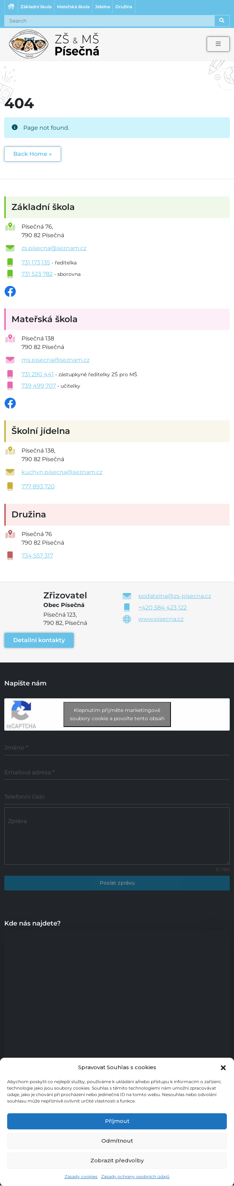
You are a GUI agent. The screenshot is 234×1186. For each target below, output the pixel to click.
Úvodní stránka (11, 7)
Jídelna (104, 7)
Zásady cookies (81, 1176)
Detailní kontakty (39, 640)
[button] (223, 1067)
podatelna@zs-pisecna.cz (174, 596)
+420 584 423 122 (162, 608)
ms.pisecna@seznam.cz (56, 360)
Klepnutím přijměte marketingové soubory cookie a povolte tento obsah (117, 715)
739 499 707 (39, 386)
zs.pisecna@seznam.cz (54, 248)
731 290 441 (38, 375)
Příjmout (117, 1121)
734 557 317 (37, 556)
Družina (126, 7)
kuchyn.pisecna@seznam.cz (62, 472)
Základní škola (36, 7)
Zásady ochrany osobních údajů (135, 1176)
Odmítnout (117, 1140)
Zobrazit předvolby (117, 1160)
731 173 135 (36, 262)
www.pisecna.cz (160, 619)
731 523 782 (37, 274)
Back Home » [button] (32, 154)
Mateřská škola (74, 7)
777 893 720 (38, 487)
